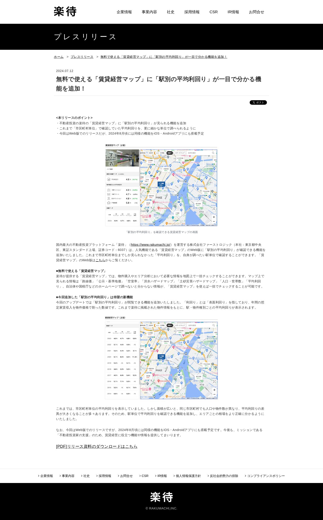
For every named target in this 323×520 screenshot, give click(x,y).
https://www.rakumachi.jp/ (150, 244)
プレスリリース (82, 57)
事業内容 (149, 12)
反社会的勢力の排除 (223, 476)
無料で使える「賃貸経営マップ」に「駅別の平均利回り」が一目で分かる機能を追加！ (163, 57)
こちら (100, 260)
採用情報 (192, 12)
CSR (214, 12)
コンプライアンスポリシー (265, 476)
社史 (171, 12)
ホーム (59, 57)
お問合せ (256, 12)
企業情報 (124, 12)
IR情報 (233, 12)
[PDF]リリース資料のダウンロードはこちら (96, 446)
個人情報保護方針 (187, 476)
